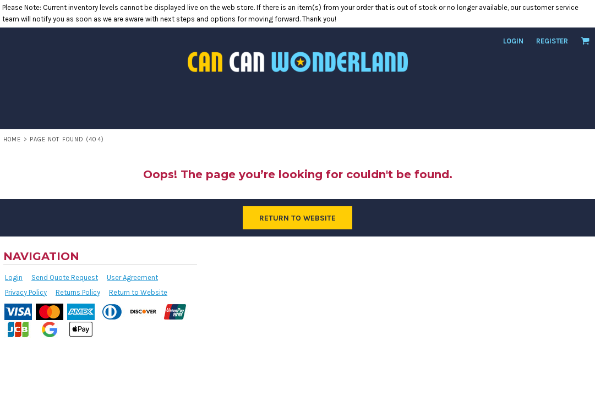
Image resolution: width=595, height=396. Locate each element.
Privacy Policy (26, 292)
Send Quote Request (64, 277)
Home (12, 139)
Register (552, 41)
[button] (585, 40)
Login (513, 41)
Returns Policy (78, 292)
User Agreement (132, 277)
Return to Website (138, 292)
